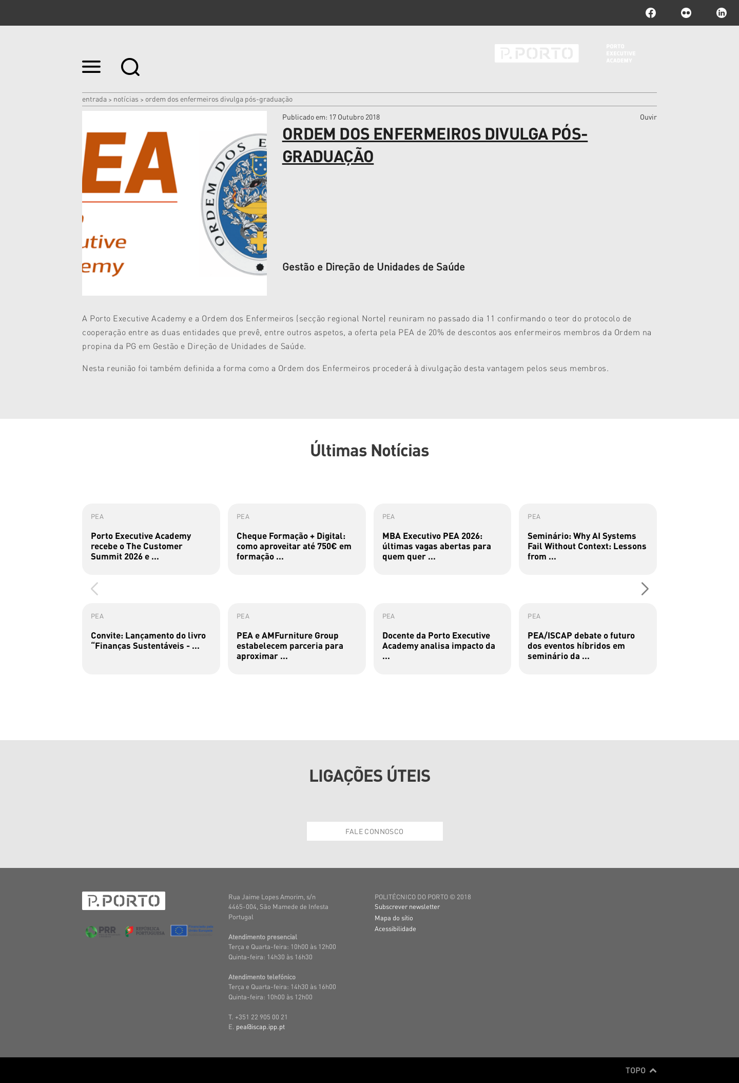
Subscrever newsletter (407, 906)
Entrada (94, 98)
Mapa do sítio (394, 917)
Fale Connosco (374, 831)
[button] (645, 588)
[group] (151, 539)
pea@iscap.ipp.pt (260, 1026)
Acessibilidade (395, 928)
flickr (686, 13)
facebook (651, 13)
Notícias (126, 98)
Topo (641, 1070)
